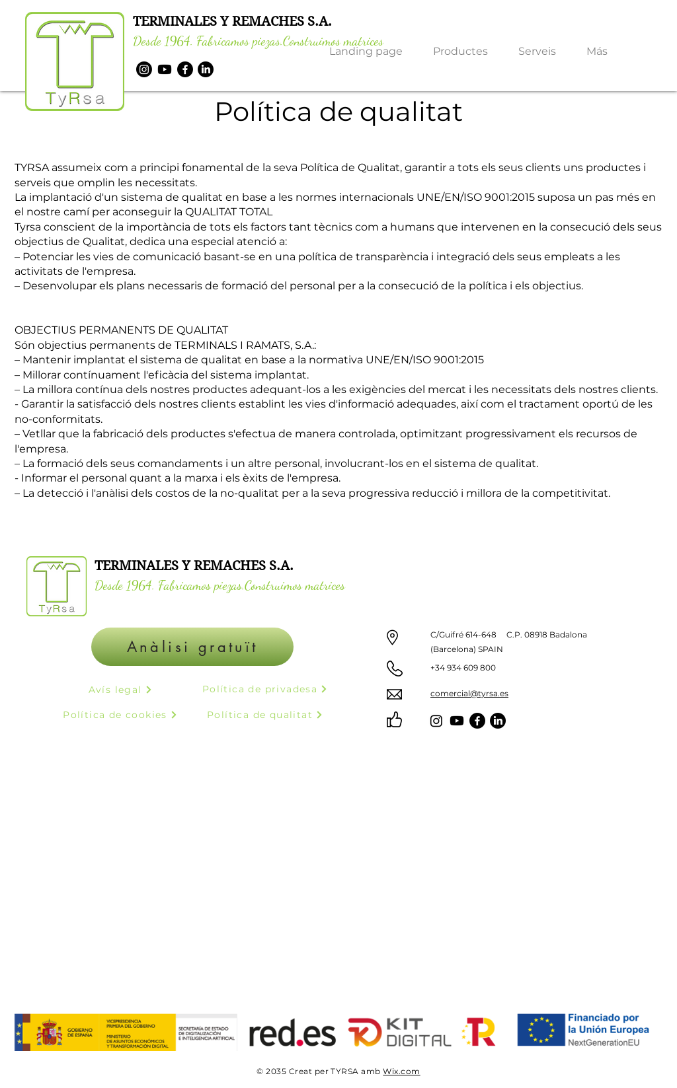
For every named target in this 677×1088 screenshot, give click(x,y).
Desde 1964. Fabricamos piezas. (208, 41)
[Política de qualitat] (265, 714)
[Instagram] (144, 69)
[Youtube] (165, 69)
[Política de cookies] (120, 714)
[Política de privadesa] (265, 688)
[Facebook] (185, 69)
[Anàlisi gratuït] (192, 647)
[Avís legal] (120, 689)
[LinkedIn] (206, 69)
